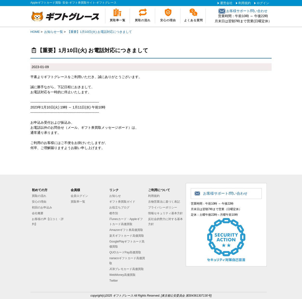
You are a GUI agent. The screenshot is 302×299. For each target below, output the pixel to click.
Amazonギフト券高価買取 (126, 230)
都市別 (113, 213)
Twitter (113, 280)
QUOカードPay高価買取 (125, 252)
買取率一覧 (117, 20)
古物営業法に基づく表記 (164, 201)
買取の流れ (143, 20)
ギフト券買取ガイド (122, 201)
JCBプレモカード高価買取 (126, 269)
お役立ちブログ (119, 207)
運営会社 (226, 3)
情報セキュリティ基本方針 (165, 213)
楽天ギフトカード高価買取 (126, 235)
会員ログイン (79, 196)
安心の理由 (168, 20)
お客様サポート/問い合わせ (243, 11)
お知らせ (115, 196)
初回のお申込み (42, 207)
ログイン (263, 3)
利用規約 (244, 3)
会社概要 (37, 213)
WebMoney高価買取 (122, 275)
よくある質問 (193, 20)
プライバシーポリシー (162, 207)
